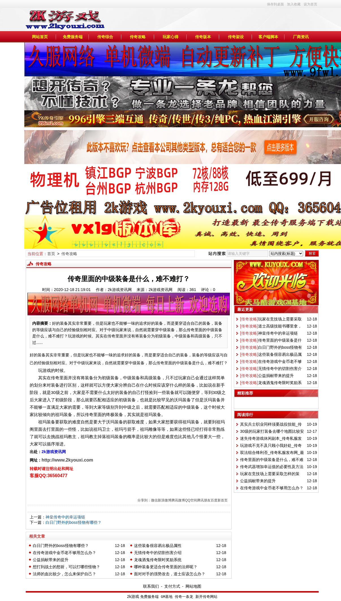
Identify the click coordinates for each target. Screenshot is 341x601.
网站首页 (40, 37)
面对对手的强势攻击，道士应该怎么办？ (169, 574)
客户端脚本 (268, 37)
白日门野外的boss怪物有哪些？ (74, 522)
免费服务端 (73, 37)
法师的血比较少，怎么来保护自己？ (64, 574)
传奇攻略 (138, 37)
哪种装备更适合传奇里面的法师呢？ (165, 567)
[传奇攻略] (249, 319)
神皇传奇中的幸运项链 (65, 517)
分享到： (144, 500)
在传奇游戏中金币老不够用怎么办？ (64, 552)
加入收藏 (294, 4)
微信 (154, 500)
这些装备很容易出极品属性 (158, 545)
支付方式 (172, 586)
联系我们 (151, 586)
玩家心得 (170, 37)
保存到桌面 (275, 4)
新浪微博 (164, 500)
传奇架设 (236, 37)
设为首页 (310, 4)
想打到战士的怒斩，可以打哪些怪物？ (66, 567)
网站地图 (193, 586)
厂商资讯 (301, 37)
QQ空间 (191, 500)
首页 (51, 253)
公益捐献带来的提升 (50, 559)
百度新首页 (219, 500)
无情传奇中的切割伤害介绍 (158, 552)
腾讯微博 (178, 500)
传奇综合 (105, 37)
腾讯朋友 (204, 500)
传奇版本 (203, 37)
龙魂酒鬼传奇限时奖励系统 (158, 559)
